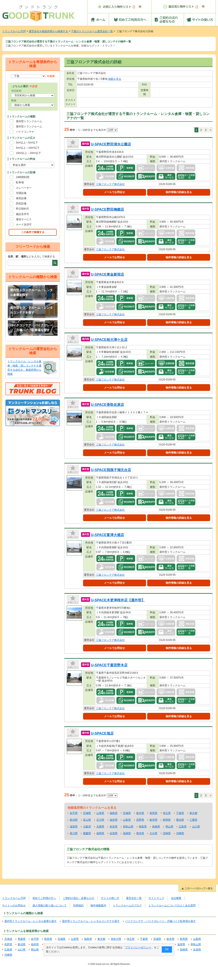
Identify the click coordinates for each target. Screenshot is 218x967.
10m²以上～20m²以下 (28, 153)
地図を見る (114, 78)
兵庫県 (100, 826)
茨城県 (127, 813)
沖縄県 (180, 833)
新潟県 (74, 819)
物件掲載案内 (98, 905)
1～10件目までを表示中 (97, 130)
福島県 (114, 813)
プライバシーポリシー (138, 947)
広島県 (183, 826)
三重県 (193, 819)
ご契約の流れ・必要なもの (78, 898)
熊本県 (140, 833)
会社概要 (176, 898)
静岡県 (167, 819)
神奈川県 (116, 938)
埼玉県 (167, 813)
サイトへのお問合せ (14, 905)
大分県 (153, 833)
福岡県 (100, 833)
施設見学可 (22, 214)
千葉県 (180, 813)
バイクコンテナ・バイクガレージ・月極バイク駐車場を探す (31, 327)
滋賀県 (74, 826)
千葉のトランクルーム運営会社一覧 (92, 31)
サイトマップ (156, 898)
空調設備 (21, 193)
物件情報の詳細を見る (179, 192)
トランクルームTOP (14, 31)
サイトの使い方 (110, 898)
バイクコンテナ (25, 131)
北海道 (8, 938)
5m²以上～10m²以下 (27, 147)
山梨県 (127, 819)
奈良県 (114, 826)
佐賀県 (114, 833)
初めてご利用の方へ (44, 898)
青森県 (22, 938)
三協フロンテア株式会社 (110, 184)
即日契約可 (22, 208)
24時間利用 (22, 177)
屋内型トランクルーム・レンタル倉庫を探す (31, 292)
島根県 (156, 826)
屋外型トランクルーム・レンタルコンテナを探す (31, 310)
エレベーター (24, 187)
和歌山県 (128, 826)
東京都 (193, 813)
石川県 (100, 819)
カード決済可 (24, 224)
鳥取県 (143, 826)
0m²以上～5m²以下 (27, 142)
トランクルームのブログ (127, 905)
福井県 (114, 819)
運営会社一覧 (134, 898)
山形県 (100, 813)
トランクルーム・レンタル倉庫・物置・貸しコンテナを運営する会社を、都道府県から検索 (24, 367)
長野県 (140, 819)
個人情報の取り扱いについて (49, 905)
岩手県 (74, 813)
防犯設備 (21, 203)
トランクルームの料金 (22, 158)
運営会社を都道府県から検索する (48, 31)
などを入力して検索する (31, 256)
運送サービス (24, 219)
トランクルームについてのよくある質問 (172, 905)
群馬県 (153, 813)
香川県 (74, 833)
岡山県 (169, 826)
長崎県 (127, 833)
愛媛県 (87, 833)
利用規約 (78, 905)
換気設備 (21, 198)
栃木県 (140, 813)
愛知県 (180, 819)
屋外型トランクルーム (29, 126)
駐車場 (20, 182)
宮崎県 (167, 833)
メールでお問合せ (114, 192)
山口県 (196, 826)
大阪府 (87, 826)
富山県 (87, 819)
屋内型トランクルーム (29, 121)
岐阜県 (153, 819)
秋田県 (48, 938)
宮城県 (87, 813)
